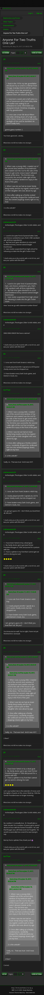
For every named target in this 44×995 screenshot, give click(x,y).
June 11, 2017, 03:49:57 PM (11, 394)
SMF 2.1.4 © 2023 (17, 990)
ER (4, 59)
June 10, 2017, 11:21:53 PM (11, 231)
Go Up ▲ (30, 988)
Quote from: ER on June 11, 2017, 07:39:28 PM (22, 865)
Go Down (5, 53)
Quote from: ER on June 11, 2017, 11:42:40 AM (22, 486)
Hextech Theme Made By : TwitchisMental (22, 992)
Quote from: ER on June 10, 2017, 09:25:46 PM (22, 399)
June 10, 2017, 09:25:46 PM (11, 154)
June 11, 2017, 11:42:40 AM (11, 358)
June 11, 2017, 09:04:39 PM (11, 860)
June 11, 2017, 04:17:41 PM (11, 481)
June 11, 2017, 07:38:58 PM (11, 579)
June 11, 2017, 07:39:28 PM (11, 652)
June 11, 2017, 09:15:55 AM (11, 328)
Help (12, 988)
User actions (37, 53)
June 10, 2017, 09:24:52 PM (11, 63)
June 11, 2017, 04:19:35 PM (11, 538)
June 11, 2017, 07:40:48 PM (11, 756)
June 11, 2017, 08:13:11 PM (11, 818)
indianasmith (9, 222)
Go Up (4, 974)
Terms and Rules (21, 988)
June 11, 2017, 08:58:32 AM (11, 271)
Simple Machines (27, 990)
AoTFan (6, 390)
